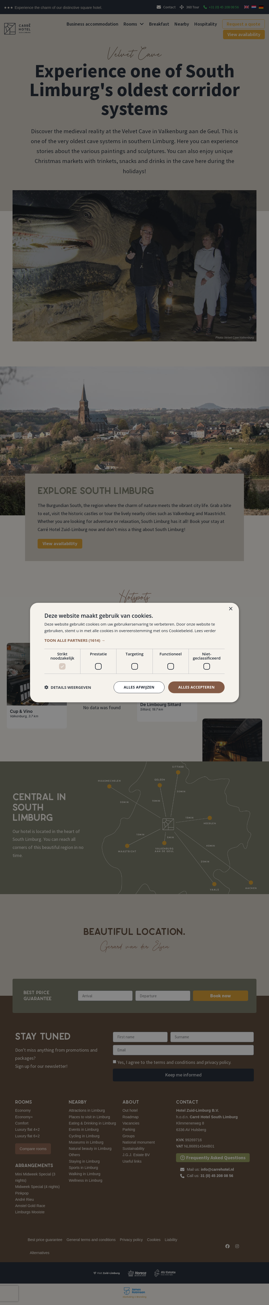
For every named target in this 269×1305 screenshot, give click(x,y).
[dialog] (134, 652)
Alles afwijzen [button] (139, 687)
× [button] (230, 609)
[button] (134, 640)
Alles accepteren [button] (196, 687)
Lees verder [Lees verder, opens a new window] (205, 630)
